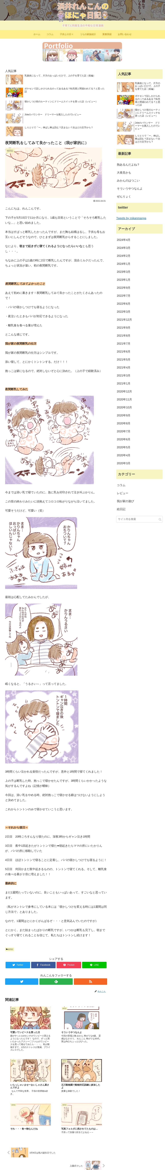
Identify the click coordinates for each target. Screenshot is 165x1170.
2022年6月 (124, 303)
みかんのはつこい (128, 180)
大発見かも (124, 172)
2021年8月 (124, 335)
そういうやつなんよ (130, 188)
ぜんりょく (124, 196)
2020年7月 (124, 431)
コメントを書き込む (56, 1138)
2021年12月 (124, 319)
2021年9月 (124, 327)
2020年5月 (124, 447)
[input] (139, 519)
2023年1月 (124, 279)
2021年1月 (124, 383)
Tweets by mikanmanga (131, 218)
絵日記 (9, 949)
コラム (121, 485)
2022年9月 (124, 287)
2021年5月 (124, 359)
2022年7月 (124, 295)
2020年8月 (124, 423)
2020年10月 (124, 407)
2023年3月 (124, 271)
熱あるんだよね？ (128, 164)
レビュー (122, 493)
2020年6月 (124, 439)
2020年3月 (124, 463)
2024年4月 (124, 239)
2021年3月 (124, 375)
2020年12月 (124, 391)
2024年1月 (124, 263)
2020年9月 (124, 415)
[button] (160, 519)
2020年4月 (124, 455)
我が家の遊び (125, 501)
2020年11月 (124, 399)
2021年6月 (124, 351)
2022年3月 (124, 311)
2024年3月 (124, 247)
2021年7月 (124, 343)
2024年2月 (124, 255)
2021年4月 (124, 367)
